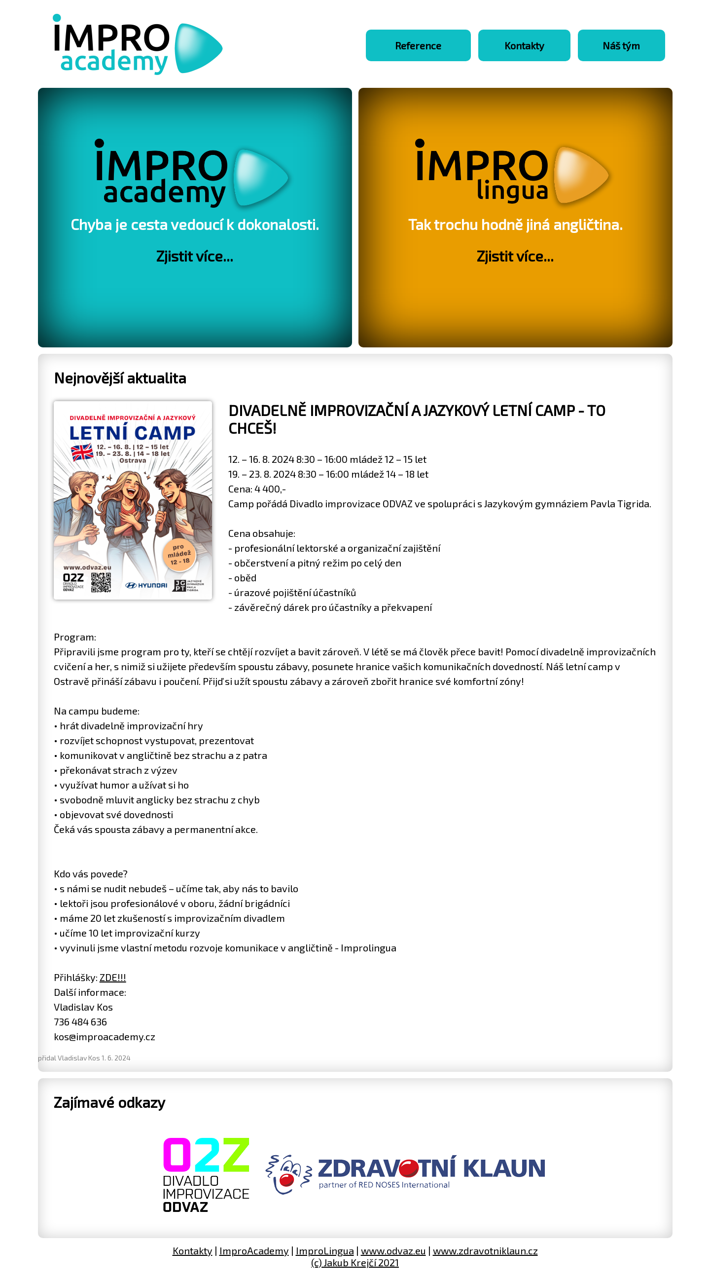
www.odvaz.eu (393, 1250)
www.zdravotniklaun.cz (485, 1250)
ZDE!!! (113, 977)
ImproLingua (325, 1250)
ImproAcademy (254, 1250)
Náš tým (621, 45)
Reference (418, 45)
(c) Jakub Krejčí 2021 (355, 1262)
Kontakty (524, 45)
